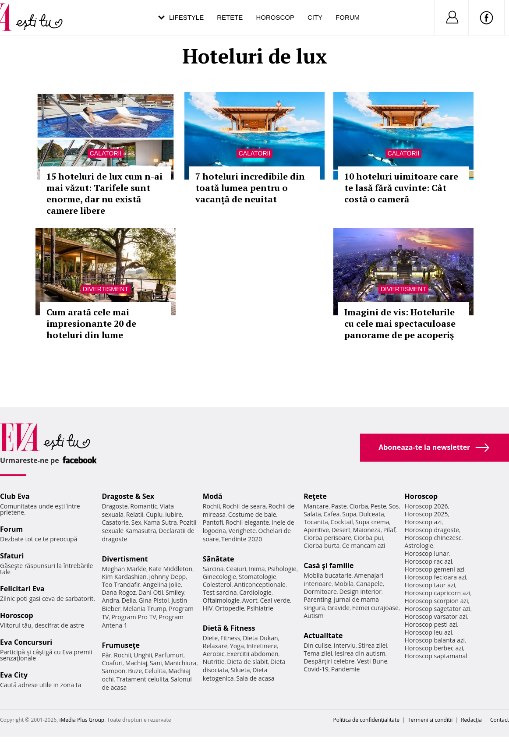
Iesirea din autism (360, 653)
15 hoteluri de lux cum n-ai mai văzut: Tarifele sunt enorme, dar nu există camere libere (104, 193)
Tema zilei (318, 653)
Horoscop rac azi (428, 561)
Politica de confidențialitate (366, 720)
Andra (110, 600)
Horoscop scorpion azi (436, 601)
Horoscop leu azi (428, 632)
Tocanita (316, 522)
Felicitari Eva (22, 588)
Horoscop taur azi (430, 585)
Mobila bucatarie (328, 575)
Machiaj (136, 663)
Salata (312, 514)
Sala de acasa (255, 678)
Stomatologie (257, 576)
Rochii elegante (247, 522)
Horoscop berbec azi (434, 648)
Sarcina (213, 569)
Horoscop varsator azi (436, 616)
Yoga (237, 646)
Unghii (143, 655)
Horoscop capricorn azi (437, 593)
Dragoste (114, 506)
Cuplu (154, 514)
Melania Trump (144, 608)
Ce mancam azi (363, 545)
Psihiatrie (260, 608)
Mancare (316, 506)
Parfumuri (169, 655)
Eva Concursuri (26, 642)
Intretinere (261, 646)
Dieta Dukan (260, 638)
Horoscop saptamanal (436, 656)
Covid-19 (316, 669)
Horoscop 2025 (426, 514)
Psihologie (282, 569)
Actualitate (323, 635)
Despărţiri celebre (329, 661)
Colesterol (217, 584)
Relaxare (215, 646)
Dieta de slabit (247, 661)
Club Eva (15, 496)
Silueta (240, 670)
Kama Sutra (160, 522)
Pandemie (345, 669)
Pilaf (389, 530)
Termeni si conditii (430, 720)
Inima (257, 569)
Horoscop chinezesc (433, 537)
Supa (349, 514)
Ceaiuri (236, 569)
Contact (499, 720)
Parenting (317, 599)
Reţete (315, 496)
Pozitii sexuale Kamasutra (149, 526)
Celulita (155, 671)
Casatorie (115, 522)
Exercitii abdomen (252, 654)
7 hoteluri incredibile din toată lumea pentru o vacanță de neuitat (250, 187)
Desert (341, 530)
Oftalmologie (221, 600)
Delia (129, 600)
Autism (314, 615)
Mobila (343, 583)
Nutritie (214, 661)
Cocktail (341, 522)
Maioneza (367, 530)
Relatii (135, 514)
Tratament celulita (142, 679)
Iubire (173, 514)
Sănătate (218, 559)
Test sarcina (220, 592)
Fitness (230, 638)
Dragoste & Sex (128, 496)
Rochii (122, 655)
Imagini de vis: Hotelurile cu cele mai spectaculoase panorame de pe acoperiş (400, 323)
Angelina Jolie (162, 584)
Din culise (317, 645)
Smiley (175, 592)
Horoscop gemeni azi (435, 569)
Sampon (113, 671)
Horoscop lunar (427, 553)
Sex (136, 522)
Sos (394, 506)
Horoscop (275, 17)
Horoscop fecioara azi (436, 577)
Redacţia (471, 720)
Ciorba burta (321, 545)
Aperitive (316, 530)
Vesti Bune (372, 661)
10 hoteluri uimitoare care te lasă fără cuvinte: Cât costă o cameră (401, 187)
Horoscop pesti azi (431, 624)
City (315, 17)
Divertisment (105, 289)
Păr (106, 655)
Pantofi (213, 522)
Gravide (338, 608)
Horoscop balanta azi (435, 640)
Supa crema (372, 522)
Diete (210, 638)
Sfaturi (12, 556)
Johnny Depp (167, 576)
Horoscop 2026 (426, 506)
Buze (135, 671)
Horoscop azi (423, 522)
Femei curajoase (375, 608)
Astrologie (419, 545)
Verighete (241, 530)
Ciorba (358, 506)
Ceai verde (275, 600)
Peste (378, 506)
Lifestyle (186, 17)
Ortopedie (229, 608)
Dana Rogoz (119, 592)
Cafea (331, 514)
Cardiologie (255, 592)
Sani (156, 663)
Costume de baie (252, 514)
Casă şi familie (328, 565)
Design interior (360, 591)
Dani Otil (150, 592)
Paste (339, 506)
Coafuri (112, 663)
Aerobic (214, 654)
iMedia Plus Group (81, 720)
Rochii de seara (244, 506)
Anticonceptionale (260, 584)
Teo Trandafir (121, 584)
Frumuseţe (121, 645)
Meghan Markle (124, 569)
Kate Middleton (171, 569)
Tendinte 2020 (241, 539)
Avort (250, 600)
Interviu (345, 645)
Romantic (143, 506)
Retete (230, 17)
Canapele (369, 583)
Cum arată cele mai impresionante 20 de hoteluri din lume (91, 323)
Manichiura (180, 663)
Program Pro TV (133, 617)
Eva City (14, 675)
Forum (348, 17)
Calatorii (106, 153)
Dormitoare (320, 591)
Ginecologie (219, 576)
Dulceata (371, 514)
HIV (208, 608)
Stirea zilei (372, 645)
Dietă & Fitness (229, 628)
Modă (213, 496)
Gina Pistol (153, 600)
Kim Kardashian (124, 576)
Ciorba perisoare (327, 537)
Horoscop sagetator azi (437, 608)
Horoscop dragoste (432, 530)
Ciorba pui (368, 537)
